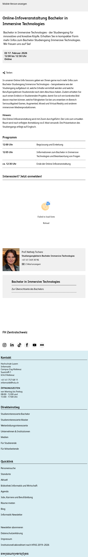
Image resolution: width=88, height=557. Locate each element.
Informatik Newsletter (11, 514)
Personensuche (8, 468)
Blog (3, 509)
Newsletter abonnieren (12, 527)
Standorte (6, 474)
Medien (4, 437)
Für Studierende (8, 443)
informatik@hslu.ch (10, 382)
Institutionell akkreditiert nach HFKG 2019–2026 (25, 544)
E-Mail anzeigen (33, 264)
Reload (46, 223)
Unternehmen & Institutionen (15, 431)
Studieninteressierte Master (14, 419)
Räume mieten (8, 503)
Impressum (6, 539)
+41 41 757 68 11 (9, 379)
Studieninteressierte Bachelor (15, 414)
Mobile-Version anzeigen (15, 3)
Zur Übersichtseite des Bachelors (28, 289)
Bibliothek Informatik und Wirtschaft (19, 485)
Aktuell (4, 479)
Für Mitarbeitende (10, 448)
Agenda (4, 491)
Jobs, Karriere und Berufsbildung (17, 497)
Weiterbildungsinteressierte (14, 425)
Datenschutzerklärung (12, 533)
